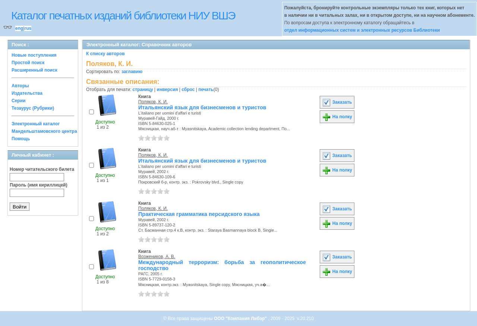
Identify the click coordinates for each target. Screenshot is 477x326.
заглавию (131, 71)
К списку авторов (105, 53)
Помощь (21, 138)
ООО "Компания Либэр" (241, 318)
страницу (143, 89)
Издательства (27, 93)
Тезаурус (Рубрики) (33, 108)
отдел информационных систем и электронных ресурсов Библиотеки (362, 30)
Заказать (337, 102)
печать (206, 89)
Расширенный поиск (34, 70)
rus (27, 28)
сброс (188, 89)
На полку (337, 116)
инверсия (167, 89)
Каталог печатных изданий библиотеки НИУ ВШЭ (123, 15)
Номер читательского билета (42, 169)
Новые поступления (34, 55)
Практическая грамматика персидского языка (199, 214)
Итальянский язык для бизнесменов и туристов (202, 107)
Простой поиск (28, 62)
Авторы (20, 85)
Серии (18, 100)
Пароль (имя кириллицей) (38, 185)
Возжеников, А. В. (156, 256)
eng (19, 28)
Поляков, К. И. (153, 101)
